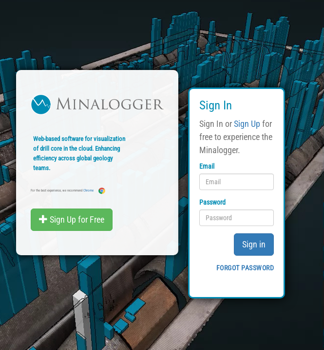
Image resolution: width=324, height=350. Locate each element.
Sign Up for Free (71, 219)
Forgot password (245, 268)
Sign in (254, 244)
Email (206, 166)
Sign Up (247, 124)
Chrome (94, 190)
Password (212, 202)
